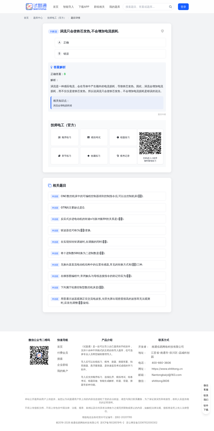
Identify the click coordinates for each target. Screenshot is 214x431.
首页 (55, 6)
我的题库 (114, 6)
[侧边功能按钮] (206, 397)
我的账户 (62, 370)
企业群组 (62, 364)
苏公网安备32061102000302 (141, 422)
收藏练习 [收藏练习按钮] (93, 155)
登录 (183, 6)
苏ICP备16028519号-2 (112, 422)
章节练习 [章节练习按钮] (64, 155)
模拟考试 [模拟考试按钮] (93, 137)
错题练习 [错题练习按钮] (123, 137)
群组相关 (99, 6)
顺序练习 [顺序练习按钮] (64, 137)
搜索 (60, 358)
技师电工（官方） (56, 17)
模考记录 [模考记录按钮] (123, 155)
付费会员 (62, 352)
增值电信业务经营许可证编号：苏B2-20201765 (107, 417)
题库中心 (38, 17)
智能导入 (68, 6)
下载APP (84, 6)
